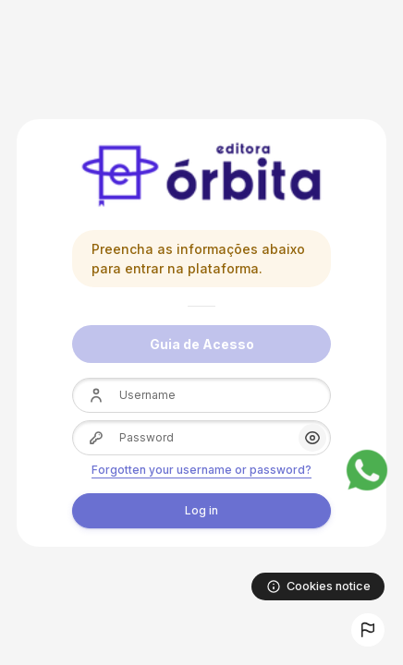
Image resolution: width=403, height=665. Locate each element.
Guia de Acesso (202, 344)
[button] (368, 630)
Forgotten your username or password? (201, 470)
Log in (201, 510)
